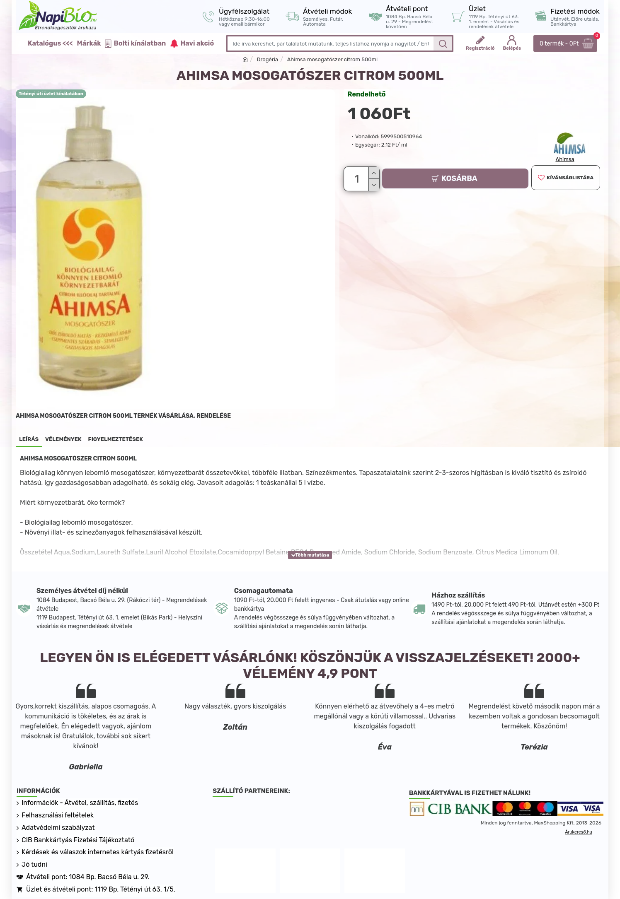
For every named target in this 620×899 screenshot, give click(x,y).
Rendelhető (367, 94)
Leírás (29, 439)
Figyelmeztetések (115, 439)
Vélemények (63, 439)
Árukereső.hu (578, 831)
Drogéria (267, 59)
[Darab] (358, 178)
